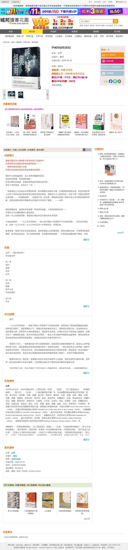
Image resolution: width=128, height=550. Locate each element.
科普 (96, 36)
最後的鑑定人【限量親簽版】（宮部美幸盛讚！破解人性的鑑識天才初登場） (112, 189)
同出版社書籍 (44, 485)
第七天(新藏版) (13, 511)
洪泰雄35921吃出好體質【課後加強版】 (98, 134)
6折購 (110, 2)
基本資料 (40, 150)
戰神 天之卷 (104, 212)
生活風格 (68, 36)
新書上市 (20, 36)
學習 (102, 36)
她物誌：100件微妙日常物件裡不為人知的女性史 (81, 134)
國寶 (103, 25)
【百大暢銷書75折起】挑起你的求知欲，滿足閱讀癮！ (24, 109)
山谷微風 (48, 511)
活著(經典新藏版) (65, 511)
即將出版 (29, 36)
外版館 (53, 31)
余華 (60, 53)
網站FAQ (27, 545)
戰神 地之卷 (104, 208)
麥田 (62, 57)
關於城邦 (11, 545)
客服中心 (87, 545)
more (121, 233)
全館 (11, 31)
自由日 (102, 226)
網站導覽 (36, 545)
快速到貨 (15, 2)
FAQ (26, 537)
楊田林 (92, 25)
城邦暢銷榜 (9, 36)
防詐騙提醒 (78, 545)
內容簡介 (7, 150)
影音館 (117, 31)
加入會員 (97, 2)
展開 (86, 239)
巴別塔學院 (104, 222)
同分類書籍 (32, 485)
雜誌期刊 (119, 36)
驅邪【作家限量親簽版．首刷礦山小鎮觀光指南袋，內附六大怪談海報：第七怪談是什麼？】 (112, 156)
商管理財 (49, 36)
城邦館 (32, 31)
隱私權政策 (68, 545)
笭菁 (115, 25)
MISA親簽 (109, 25)
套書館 (75, 31)
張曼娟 (86, 25)
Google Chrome (31, 547)
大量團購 (44, 545)
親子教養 (109, 36)
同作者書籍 (9, 485)
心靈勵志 (78, 36)
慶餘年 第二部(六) (115, 132)
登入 (90, 2)
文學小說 (39, 36)
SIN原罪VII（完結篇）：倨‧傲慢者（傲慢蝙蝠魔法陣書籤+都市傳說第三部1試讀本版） (112, 202)
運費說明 (5, 2)
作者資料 (31, 150)
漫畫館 (96, 31)
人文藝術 (58, 36)
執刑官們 (103, 196)
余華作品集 (16, 459)
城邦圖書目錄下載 (56, 545)
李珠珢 (98, 25)
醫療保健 (87, 36)
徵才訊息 (19, 545)
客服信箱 (95, 545)
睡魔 (81, 25)
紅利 (104, 2)
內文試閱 (22, 150)
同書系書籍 (20, 485)
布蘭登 (120, 25)
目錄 (15, 150)
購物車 (122, 2)
